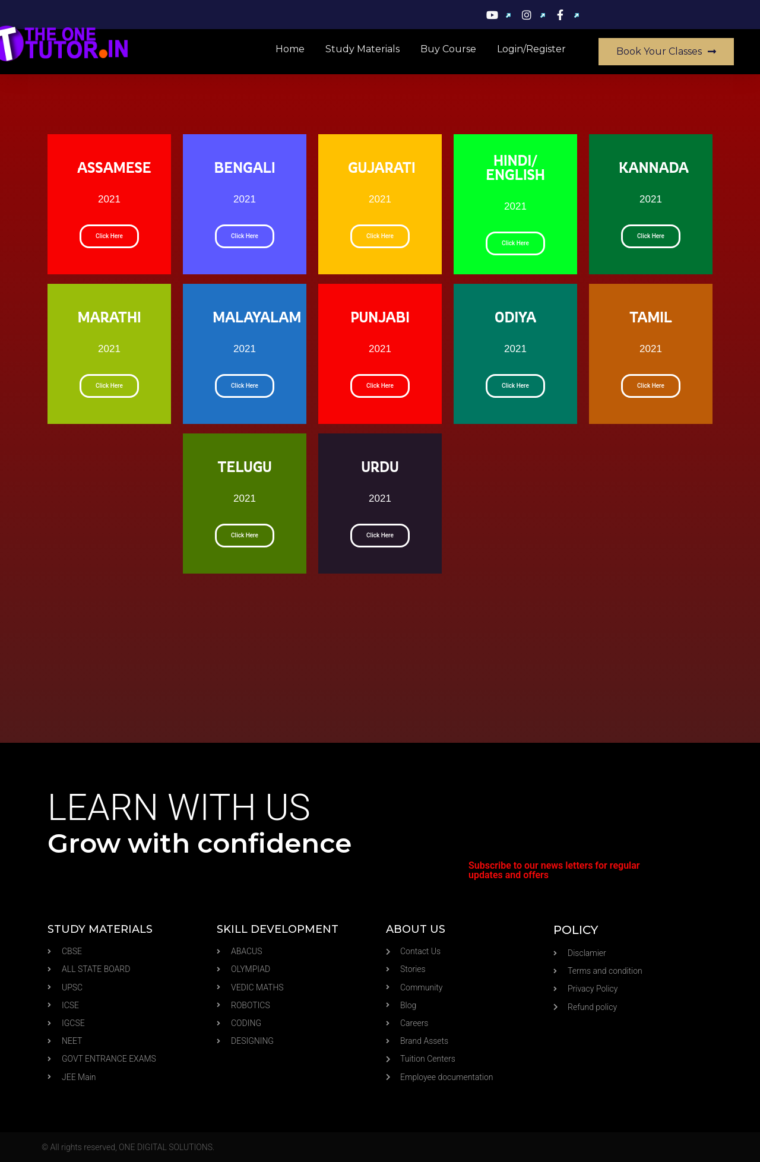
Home (290, 49)
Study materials (362, 49)
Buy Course (448, 49)
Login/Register (531, 49)
